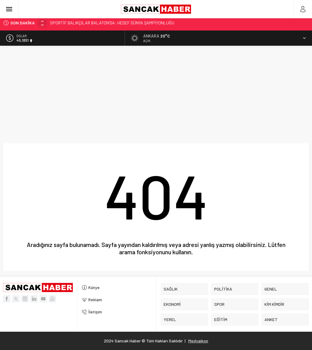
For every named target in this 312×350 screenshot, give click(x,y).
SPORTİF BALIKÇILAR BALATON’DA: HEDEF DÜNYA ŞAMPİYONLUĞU (112, 22)
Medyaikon (198, 340)
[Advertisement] (156, 91)
